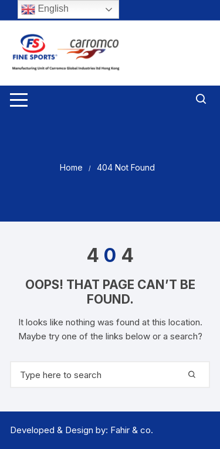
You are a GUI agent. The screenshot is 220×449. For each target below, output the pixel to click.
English (45, 9)
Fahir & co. (131, 430)
